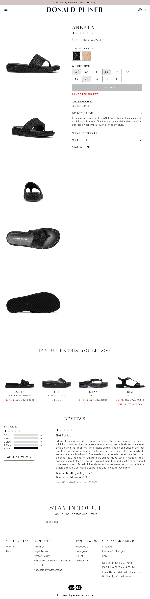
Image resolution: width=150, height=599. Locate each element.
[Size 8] (137, 72)
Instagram (82, 551)
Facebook (82, 547)
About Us (39, 547)
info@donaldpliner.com (127, 572)
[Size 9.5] (96, 79)
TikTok (80, 556)
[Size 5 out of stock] (76, 72)
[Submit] (103, 522)
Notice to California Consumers (52, 561)
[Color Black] (76, 56)
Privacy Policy (42, 556)
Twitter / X (82, 561)
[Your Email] (72, 522)
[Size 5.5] (86, 72)
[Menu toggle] (6, 10)
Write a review (19, 457)
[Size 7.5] (127, 72)
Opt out (38, 565)
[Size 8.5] (76, 79)
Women (10, 547)
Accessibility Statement (48, 570)
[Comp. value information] (104, 40)
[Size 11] (117, 79)
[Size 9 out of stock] (86, 79)
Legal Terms (41, 551)
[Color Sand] (86, 56)
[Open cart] (142, 9)
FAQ (104, 556)
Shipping (107, 547)
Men (8, 551)
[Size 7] (117, 72)
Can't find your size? (82, 102)
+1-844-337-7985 (122, 563)
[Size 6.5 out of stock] (106, 72)
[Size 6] (96, 72)
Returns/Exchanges (113, 551)
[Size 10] (106, 79)
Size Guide (81, 147)
